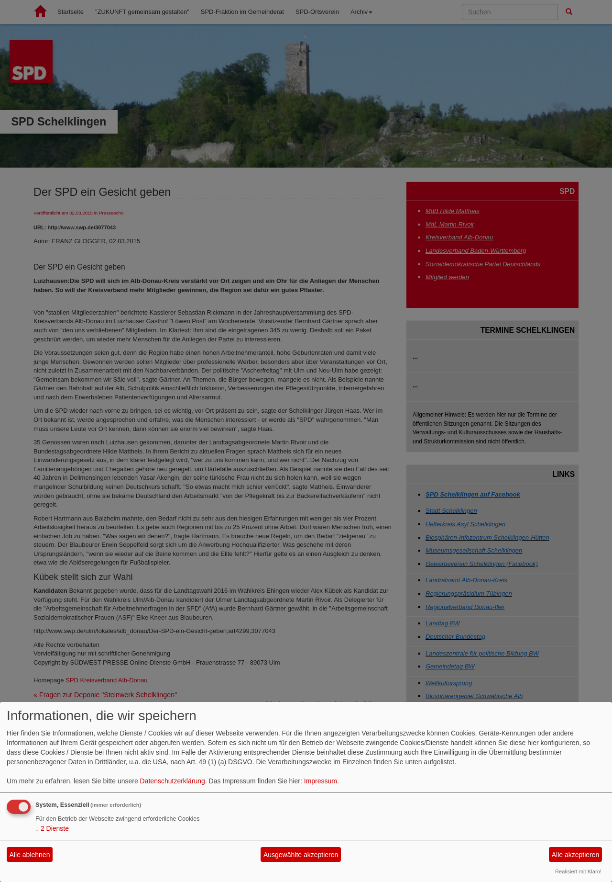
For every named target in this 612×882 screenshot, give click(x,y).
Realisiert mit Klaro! (578, 871)
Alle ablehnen (30, 855)
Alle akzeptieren (576, 855)
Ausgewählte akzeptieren (300, 855)
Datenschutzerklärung (172, 781)
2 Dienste (52, 828)
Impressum (320, 781)
